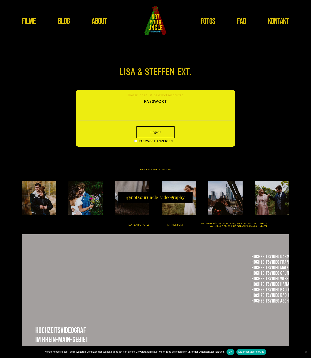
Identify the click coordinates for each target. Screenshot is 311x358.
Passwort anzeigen (156, 141)
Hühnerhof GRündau (277, 289)
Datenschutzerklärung (251, 351)
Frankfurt (265, 268)
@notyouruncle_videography (155, 198)
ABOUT (99, 21)
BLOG (64, 21)
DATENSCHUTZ (138, 224)
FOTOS (208, 21)
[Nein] (306, 352)
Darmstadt (265, 258)
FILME (29, 21)
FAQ (241, 21)
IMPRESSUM (174, 224)
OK (230, 351)
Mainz (259, 278)
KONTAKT (278, 21)
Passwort (155, 109)
